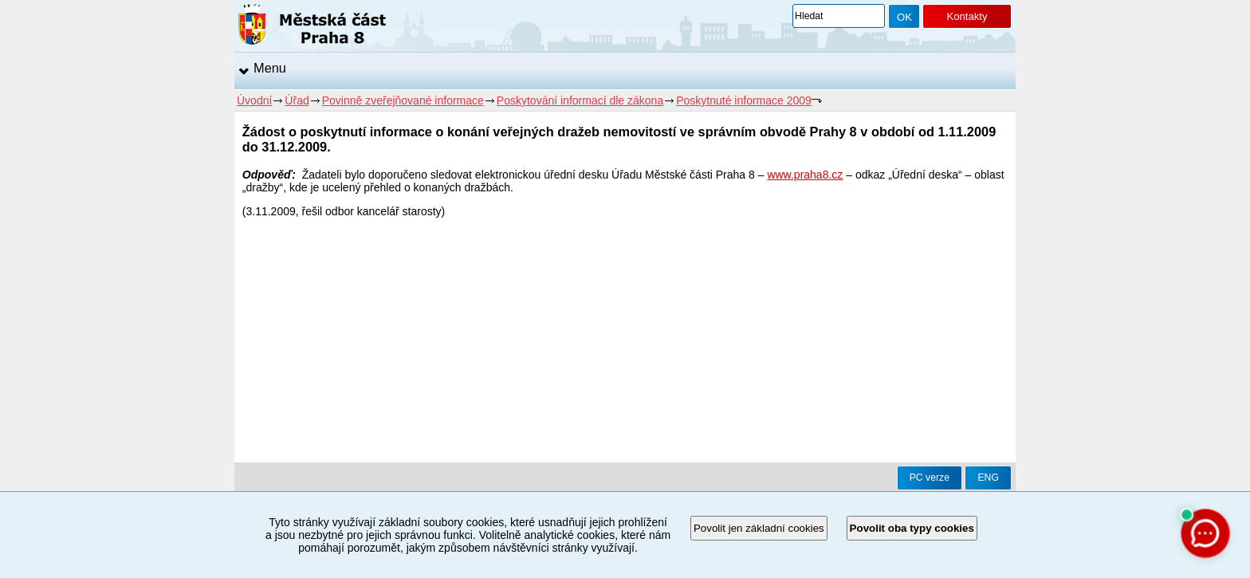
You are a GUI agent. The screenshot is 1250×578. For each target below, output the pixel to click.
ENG (988, 477)
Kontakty (966, 16)
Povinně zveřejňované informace (403, 100)
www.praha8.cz (805, 174)
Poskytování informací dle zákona (580, 100)
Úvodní (254, 100)
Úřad (297, 100)
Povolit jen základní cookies (759, 528)
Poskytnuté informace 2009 (744, 100)
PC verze (929, 477)
